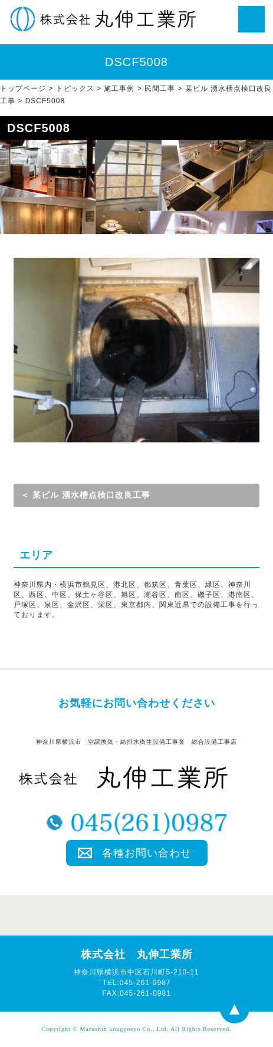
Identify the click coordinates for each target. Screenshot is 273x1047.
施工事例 (119, 88)
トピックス (75, 88)
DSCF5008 (45, 101)
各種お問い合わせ (147, 853)
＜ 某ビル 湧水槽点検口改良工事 (85, 495)
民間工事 (159, 88)
